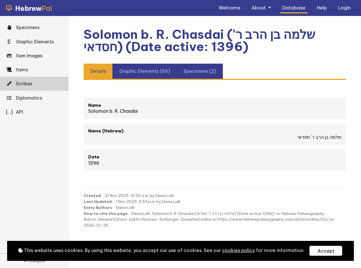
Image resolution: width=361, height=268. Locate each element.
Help (322, 8)
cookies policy (238, 250)
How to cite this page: (106, 213)
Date (93, 157)
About (259, 8)
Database (293, 8)
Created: (93, 195)
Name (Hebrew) (106, 131)
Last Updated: (98, 201)
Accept (326, 251)
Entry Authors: (98, 207)
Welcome (229, 8)
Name (94, 105)
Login (344, 8)
